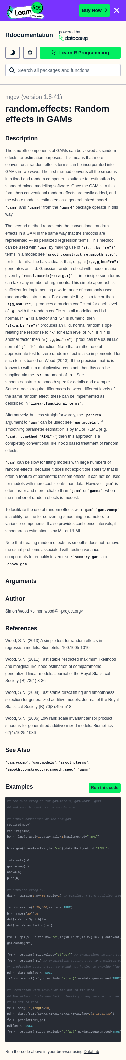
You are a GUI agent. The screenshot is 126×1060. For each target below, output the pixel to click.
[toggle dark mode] (12, 53)
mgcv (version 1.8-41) (33, 96)
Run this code (104, 787)
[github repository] (30, 53)
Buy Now (94, 10)
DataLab (91, 1051)
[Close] (116, 10)
